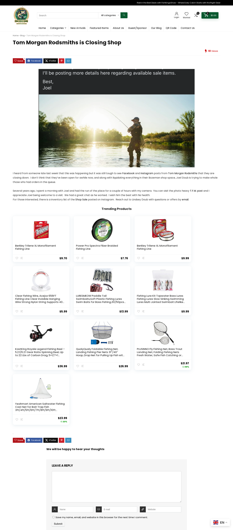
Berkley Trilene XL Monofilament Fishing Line (29, 249)
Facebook (128, 173)
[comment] (116, 382)
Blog (22, 35)
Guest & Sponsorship (96, 467)
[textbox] (116, 502)
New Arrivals (78, 28)
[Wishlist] (186, 14)
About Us (118, 28)
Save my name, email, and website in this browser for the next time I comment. (102, 412)
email (185, 199)
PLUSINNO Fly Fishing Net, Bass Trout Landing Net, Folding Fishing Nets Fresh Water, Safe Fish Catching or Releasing (157, 305)
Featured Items (99, 28)
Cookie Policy (93, 472)
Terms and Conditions (97, 481)
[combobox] (116, 501)
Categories (57, 28)
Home (42, 28)
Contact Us (188, 28)
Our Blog (156, 28)
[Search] (124, 15)
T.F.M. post (196, 191)
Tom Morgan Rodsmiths (182, 173)
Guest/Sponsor (137, 28)
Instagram (146, 173)
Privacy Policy (93, 477)
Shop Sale (81, 199)
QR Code (171, 28)
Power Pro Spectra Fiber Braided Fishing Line (72, 247)
